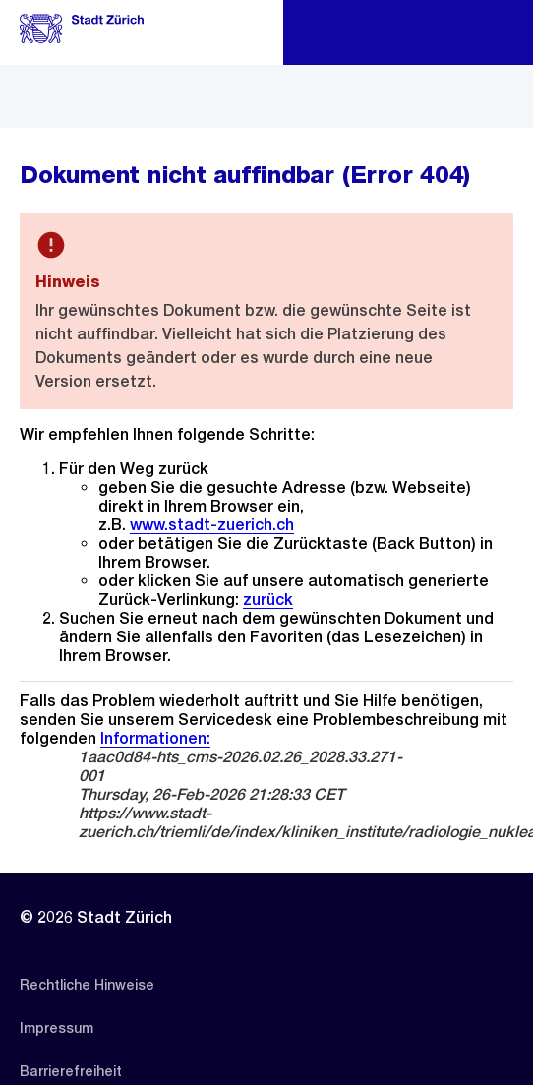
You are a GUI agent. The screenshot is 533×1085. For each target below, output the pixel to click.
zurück (268, 599)
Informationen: (155, 738)
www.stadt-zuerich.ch (212, 524)
